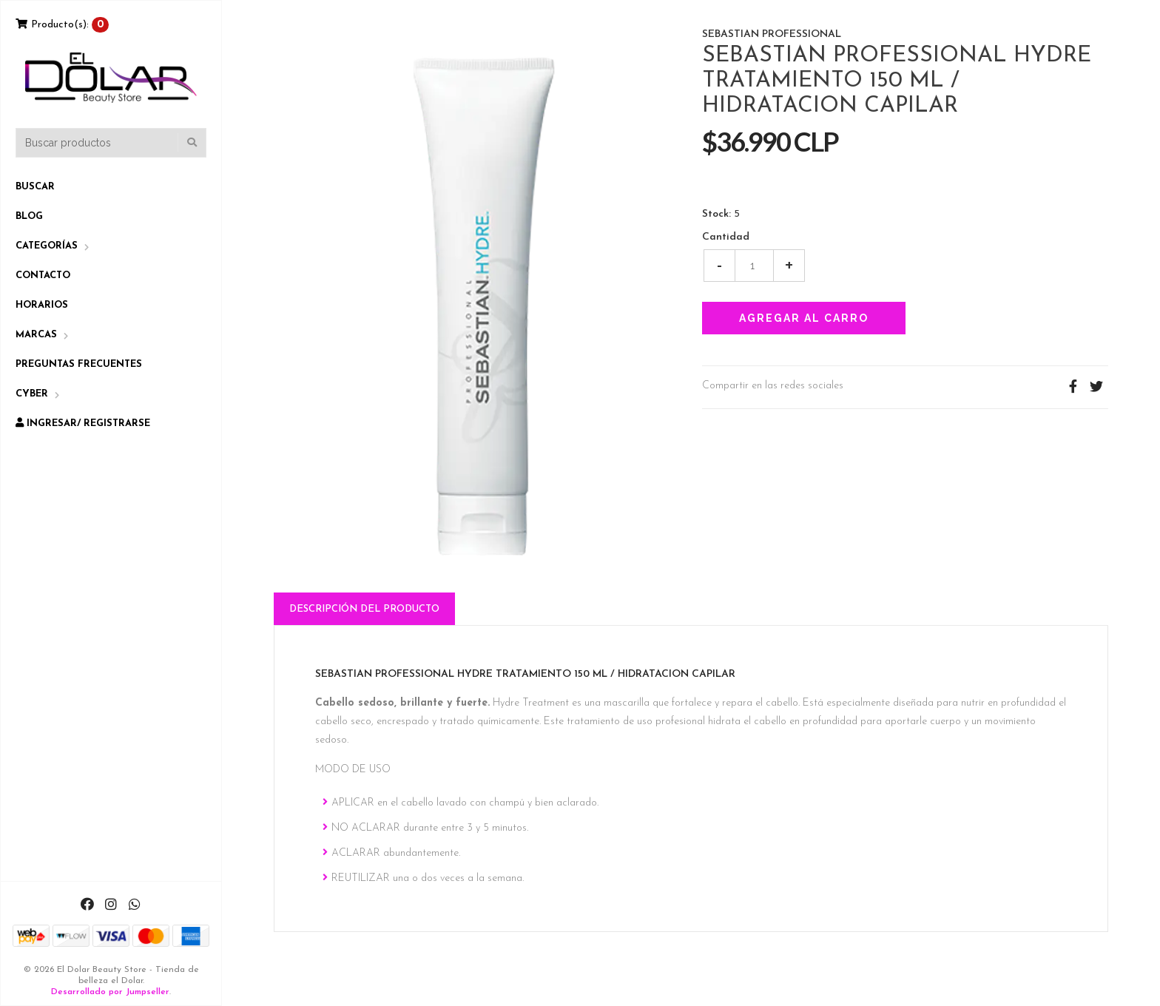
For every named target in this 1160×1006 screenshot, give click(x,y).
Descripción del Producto (364, 609)
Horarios (42, 305)
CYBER (32, 394)
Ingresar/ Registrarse (83, 423)
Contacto (43, 275)
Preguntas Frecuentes (79, 364)
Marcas (36, 335)
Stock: (716, 214)
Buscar (35, 187)
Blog (29, 216)
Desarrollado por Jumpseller (110, 992)
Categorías (47, 246)
